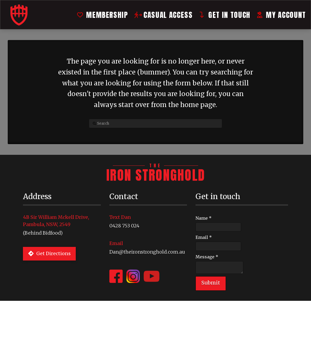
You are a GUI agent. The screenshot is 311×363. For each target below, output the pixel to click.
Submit (210, 282)
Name (204, 218)
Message (207, 256)
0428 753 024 (124, 226)
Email (204, 237)
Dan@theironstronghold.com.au (147, 252)
